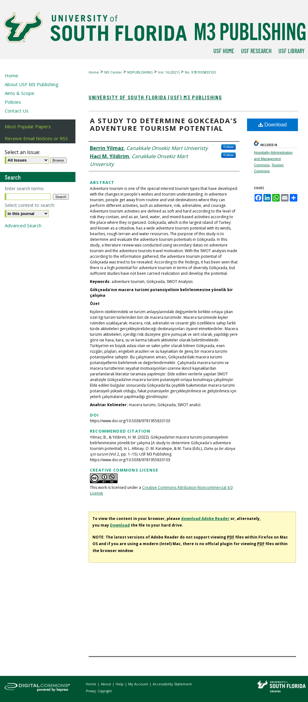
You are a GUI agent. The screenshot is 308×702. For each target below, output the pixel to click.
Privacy (91, 691)
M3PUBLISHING (140, 72)
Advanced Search (23, 225)
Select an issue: (22, 152)
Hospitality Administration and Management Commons (273, 159)
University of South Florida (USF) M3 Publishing (155, 97)
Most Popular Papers (28, 126)
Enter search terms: (24, 188)
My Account (138, 684)
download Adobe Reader (205, 518)
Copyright (104, 691)
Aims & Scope (19, 93)
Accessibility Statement (172, 684)
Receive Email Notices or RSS (36, 138)
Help (120, 684)
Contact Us (17, 111)
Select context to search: (30, 205)
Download (272, 124)
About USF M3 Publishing (31, 84)
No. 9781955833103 (200, 72)
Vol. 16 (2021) (168, 72)
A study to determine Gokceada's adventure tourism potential (163, 124)
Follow (228, 147)
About (106, 684)
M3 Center (113, 72)
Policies (13, 102)
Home (94, 72)
